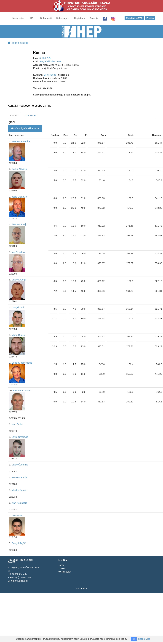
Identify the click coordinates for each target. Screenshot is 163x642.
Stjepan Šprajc (19, 224)
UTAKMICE (30, 115)
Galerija (94, 18)
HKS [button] (32, 18)
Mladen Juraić (19, 490)
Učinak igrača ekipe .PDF (25, 128)
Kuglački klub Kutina (50, 61)
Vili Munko (17, 515)
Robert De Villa (19, 477)
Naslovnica (18, 18)
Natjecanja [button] (63, 18)
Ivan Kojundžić (19, 503)
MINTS (62, 568)
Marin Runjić (18, 335)
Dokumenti (46, 18)
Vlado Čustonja (20, 464)
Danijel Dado (18, 307)
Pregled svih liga (18, 42)
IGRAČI (14, 115)
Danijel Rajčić (19, 543)
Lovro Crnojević (20, 437)
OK (133, 639)
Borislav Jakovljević (22, 362)
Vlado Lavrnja (19, 279)
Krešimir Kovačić (22, 390)
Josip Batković (19, 196)
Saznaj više (144, 638)
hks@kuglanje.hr (19, 580)
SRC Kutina (50, 74)
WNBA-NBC (65, 572)
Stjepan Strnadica (21, 141)
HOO (61, 565)
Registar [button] (79, 18)
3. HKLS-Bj (45, 58)
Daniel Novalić (19, 169)
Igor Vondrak (18, 252)
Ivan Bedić (17, 424)
